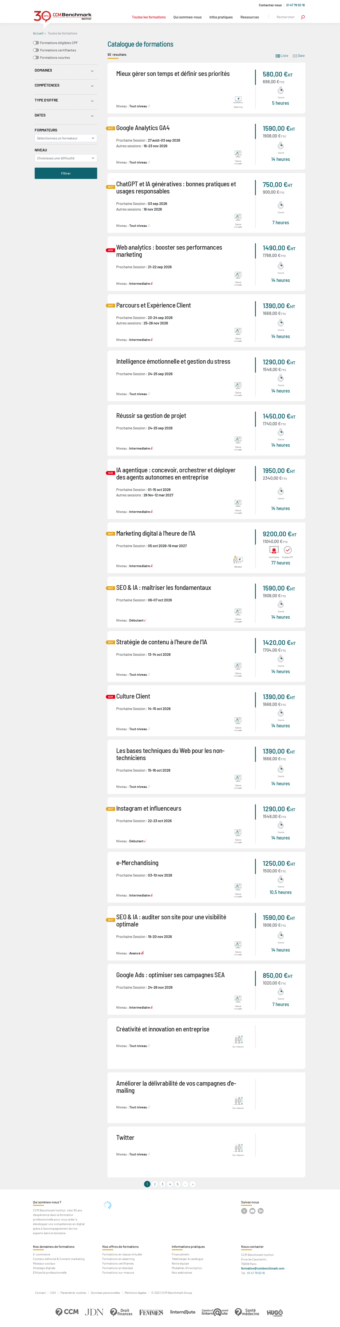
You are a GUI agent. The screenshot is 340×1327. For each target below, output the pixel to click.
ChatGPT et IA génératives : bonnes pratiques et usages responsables (176, 187)
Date (299, 55)
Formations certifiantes (58, 50)
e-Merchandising (137, 862)
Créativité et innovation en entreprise (162, 1029)
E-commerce (41, 1254)
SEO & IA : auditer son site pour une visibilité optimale (171, 920)
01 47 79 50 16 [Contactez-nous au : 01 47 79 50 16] (256, 1273)
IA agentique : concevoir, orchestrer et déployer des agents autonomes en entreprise (175, 473)
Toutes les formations (149, 17)
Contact (40, 1292)
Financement (180, 1254)
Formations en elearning (118, 1259)
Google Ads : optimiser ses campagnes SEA (170, 974)
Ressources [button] (249, 17)
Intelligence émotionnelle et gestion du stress (173, 361)
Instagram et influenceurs (148, 808)
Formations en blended (117, 1268)
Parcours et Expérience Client (153, 305)
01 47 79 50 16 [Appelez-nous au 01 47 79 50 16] (295, 5)
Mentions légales (136, 1292)
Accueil (38, 33)
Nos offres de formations (120, 1246)
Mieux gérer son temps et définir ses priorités (173, 73)
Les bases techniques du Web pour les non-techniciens (170, 753)
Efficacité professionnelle (50, 1272)
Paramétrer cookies (73, 1292)
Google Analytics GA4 (143, 127)
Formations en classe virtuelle (122, 1254)
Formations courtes (55, 57)
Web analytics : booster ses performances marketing (169, 250)
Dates (40, 115)
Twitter (125, 1137)
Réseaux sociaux (44, 1263)
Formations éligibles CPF (59, 43)
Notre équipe (180, 1263)
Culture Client (133, 696)
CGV (53, 1292)
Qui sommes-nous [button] (187, 17)
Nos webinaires (182, 1272)
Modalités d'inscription (187, 1268)
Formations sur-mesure (118, 1272)
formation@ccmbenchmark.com (262, 1268)
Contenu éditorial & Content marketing (58, 1259)
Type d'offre (46, 100)
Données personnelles (105, 1292)
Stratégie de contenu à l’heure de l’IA (161, 642)
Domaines (43, 70)
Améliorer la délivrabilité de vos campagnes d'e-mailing (176, 1086)
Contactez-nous (270, 5)
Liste (282, 55)
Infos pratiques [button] (221, 17)
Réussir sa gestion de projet (151, 415)
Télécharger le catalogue (187, 1259)
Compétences (47, 85)
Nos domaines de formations (54, 1246)
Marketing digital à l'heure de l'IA (156, 533)
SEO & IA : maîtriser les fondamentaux (163, 587)
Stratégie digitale (44, 1268)
